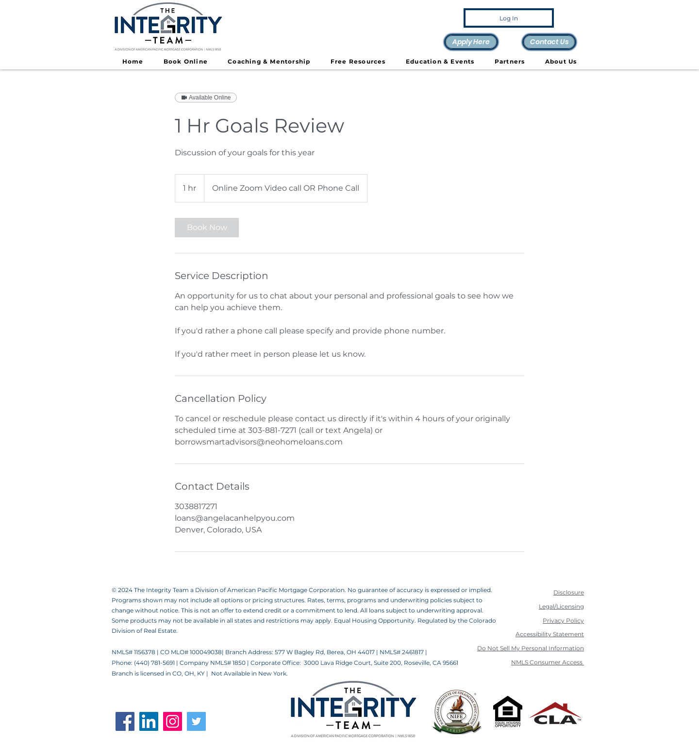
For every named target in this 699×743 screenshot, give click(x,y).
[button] (358, 62)
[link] (207, 227)
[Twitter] (196, 721)
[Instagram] (172, 721)
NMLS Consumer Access (547, 662)
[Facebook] (125, 721)
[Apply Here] (471, 42)
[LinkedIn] (148, 721)
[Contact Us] (549, 42)
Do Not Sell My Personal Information (530, 648)
